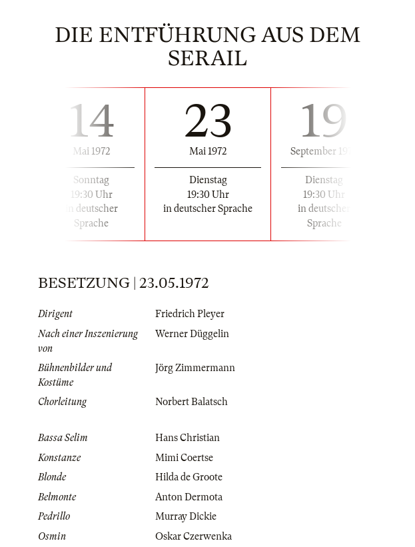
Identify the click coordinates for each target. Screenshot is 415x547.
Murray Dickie (185, 516)
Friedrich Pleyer (189, 313)
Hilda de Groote (188, 477)
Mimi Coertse (184, 457)
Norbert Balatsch (191, 401)
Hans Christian (187, 437)
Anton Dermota (188, 497)
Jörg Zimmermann (195, 367)
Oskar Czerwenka (193, 536)
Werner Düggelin (192, 333)
